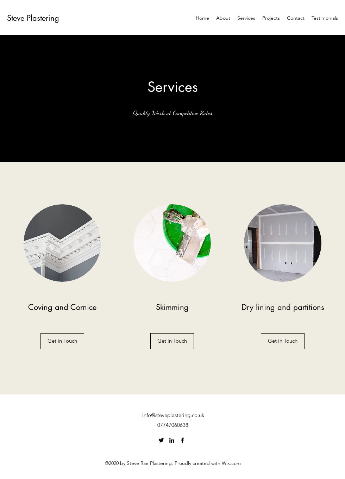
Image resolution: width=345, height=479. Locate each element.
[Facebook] (182, 440)
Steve (17, 18)
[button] (172, 341)
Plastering (43, 18)
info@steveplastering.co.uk (173, 415)
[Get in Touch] (62, 341)
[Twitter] (161, 440)
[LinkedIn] (171, 440)
